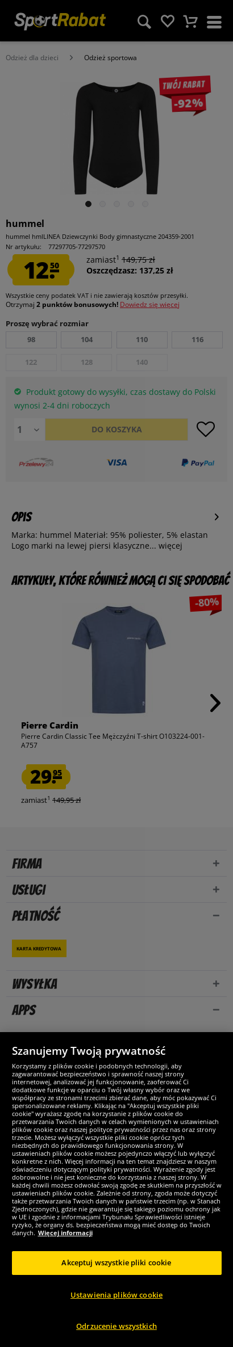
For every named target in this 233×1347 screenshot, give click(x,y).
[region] (116, 1189)
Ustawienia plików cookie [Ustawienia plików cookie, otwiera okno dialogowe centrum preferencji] (116, 1295)
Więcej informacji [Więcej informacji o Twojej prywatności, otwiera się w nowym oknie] (65, 1232)
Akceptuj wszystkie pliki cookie (116, 1262)
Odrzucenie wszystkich (116, 1326)
